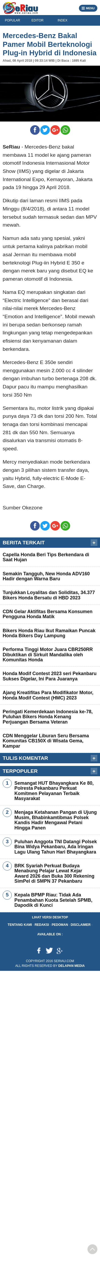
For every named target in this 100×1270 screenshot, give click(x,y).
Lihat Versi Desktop (50, 917)
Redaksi (42, 925)
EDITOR (37, 20)
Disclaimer (81, 925)
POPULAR (12, 20)
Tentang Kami (20, 925)
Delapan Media (71, 966)
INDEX (62, 20)
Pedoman (60, 925)
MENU (88, 8)
